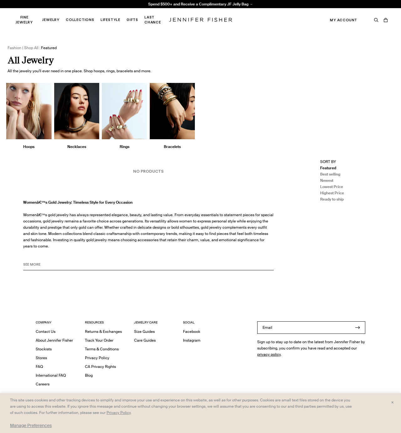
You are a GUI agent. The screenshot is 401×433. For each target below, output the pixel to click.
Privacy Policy (97, 358)
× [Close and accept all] (392, 402)
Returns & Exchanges (103, 331)
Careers (42, 384)
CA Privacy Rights (100, 366)
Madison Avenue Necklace (123, 11)
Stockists (44, 349)
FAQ (39, 366)
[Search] (376, 20)
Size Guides (144, 331)
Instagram (191, 340)
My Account (343, 20)
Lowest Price (331, 187)
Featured (328, 168)
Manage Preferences (31, 425)
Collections (80, 20)
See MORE (31, 264)
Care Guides (145, 340)
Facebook (191, 331)
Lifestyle (110, 20)
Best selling (330, 174)
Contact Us (45, 331)
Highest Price (332, 193)
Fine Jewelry (24, 19)
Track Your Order (99, 340)
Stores (41, 358)
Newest (326, 180)
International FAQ (51, 375)
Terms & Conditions (102, 349)
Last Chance (152, 19)
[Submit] (357, 328)
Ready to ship (332, 199)
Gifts (132, 20)
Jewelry (51, 20)
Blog (89, 375)
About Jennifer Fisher (54, 340)
